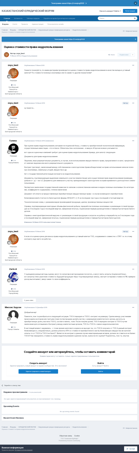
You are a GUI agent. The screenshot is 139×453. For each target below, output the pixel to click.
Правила (24, 24)
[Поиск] (109, 18)
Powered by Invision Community (69, 440)
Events (15, 24)
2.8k (13, 289)
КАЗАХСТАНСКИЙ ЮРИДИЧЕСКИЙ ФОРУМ (28, 10)
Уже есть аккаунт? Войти (110, 11)
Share (111, 55)
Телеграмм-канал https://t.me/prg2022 (67, 3)
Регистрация (130, 11)
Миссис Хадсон (13, 307)
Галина (13, 140)
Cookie (77, 436)
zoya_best (20, 53)
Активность (18, 18)
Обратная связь (65, 436)
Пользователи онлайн (55, 24)
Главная (7, 19)
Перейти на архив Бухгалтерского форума (59, 18)
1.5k (13, 327)
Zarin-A (13, 269)
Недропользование (29, 56)
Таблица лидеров (33, 18)
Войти (100, 371)
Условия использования (23, 450)
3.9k (13, 85)
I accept (130, 449)
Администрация (37, 24)
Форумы (5, 24)
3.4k (13, 160)
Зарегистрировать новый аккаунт (38, 371)
